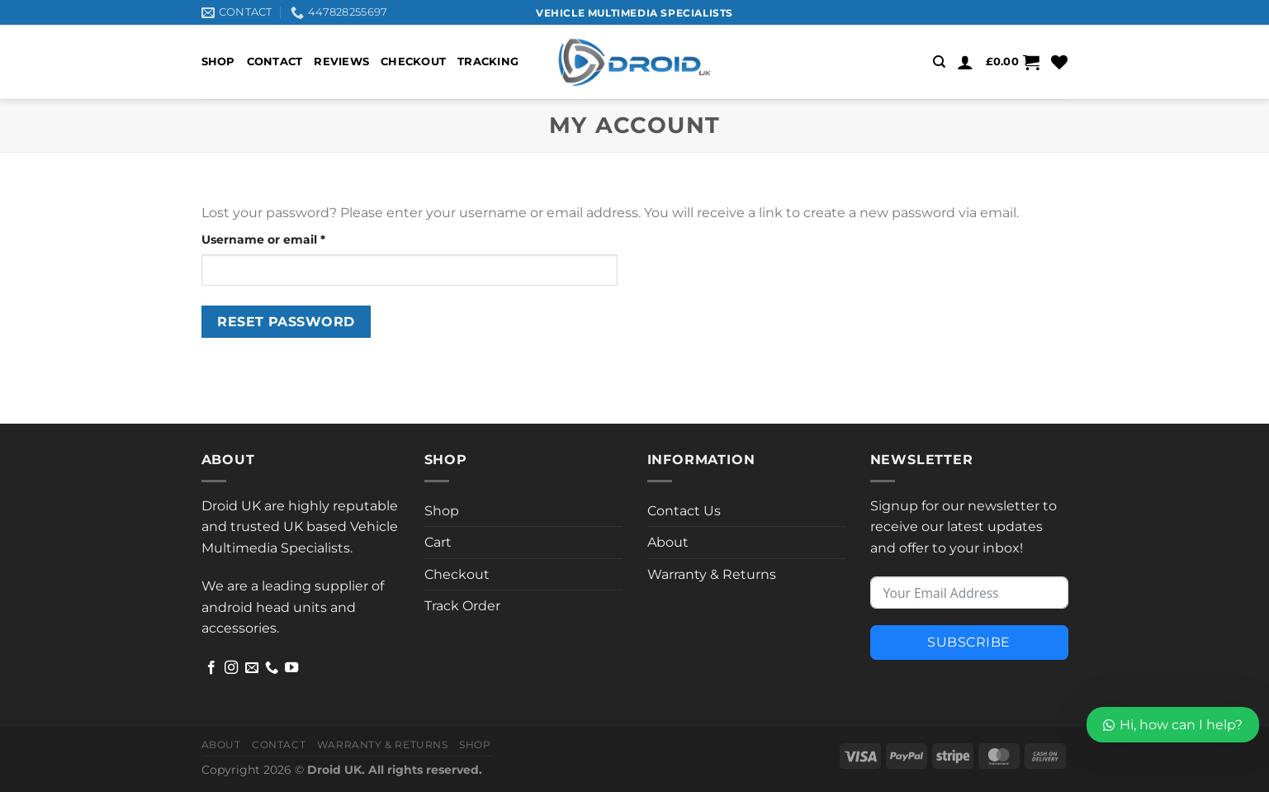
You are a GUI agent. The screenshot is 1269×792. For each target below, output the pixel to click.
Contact (275, 61)
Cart (438, 542)
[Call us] (271, 668)
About (668, 542)
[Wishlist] (1059, 62)
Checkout (413, 61)
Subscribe (968, 642)
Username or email (291, 238)
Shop (218, 61)
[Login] (965, 62)
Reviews (341, 61)
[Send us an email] (251, 668)
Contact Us (684, 511)
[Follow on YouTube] (291, 668)
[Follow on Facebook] (211, 668)
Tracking (487, 61)
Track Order (462, 606)
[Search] (939, 62)
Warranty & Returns (711, 574)
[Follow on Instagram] (231, 668)
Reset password (286, 322)
